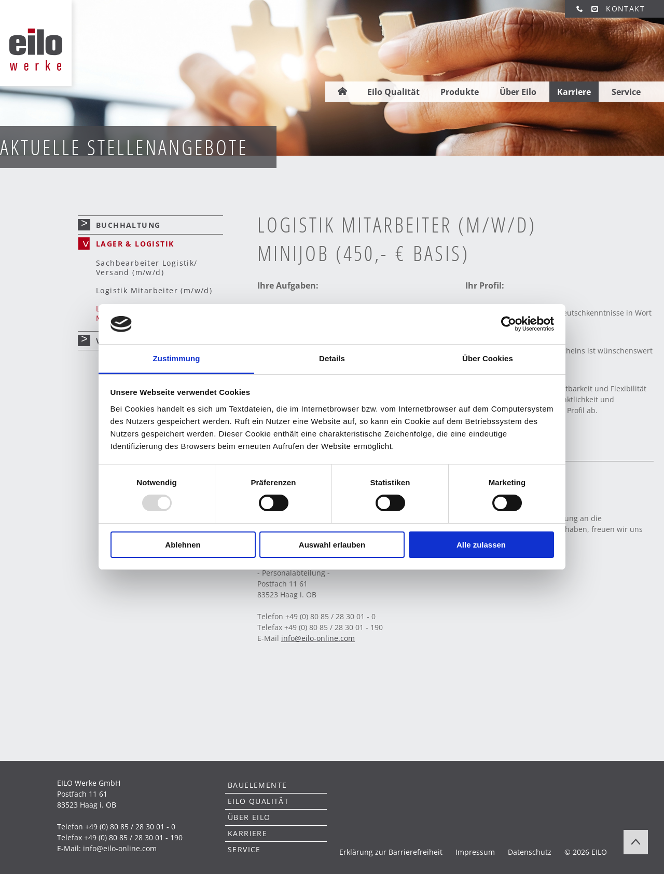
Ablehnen (182, 544)
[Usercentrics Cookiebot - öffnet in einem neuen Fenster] (508, 324)
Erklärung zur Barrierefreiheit (390, 852)
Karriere (574, 76)
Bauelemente (257, 785)
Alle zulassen (481, 544)
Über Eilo (518, 76)
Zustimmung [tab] (176, 358)
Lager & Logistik (135, 244)
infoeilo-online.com (318, 638)
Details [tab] (332, 358)
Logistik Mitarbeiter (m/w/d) (154, 290)
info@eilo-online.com (120, 848)
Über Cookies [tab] (487, 358)
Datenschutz (529, 852)
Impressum (475, 852)
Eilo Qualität (393, 76)
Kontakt (625, 8)
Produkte (459, 76)
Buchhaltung (128, 225)
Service (626, 76)
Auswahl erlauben (332, 544)
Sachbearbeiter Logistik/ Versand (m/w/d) (147, 267)
